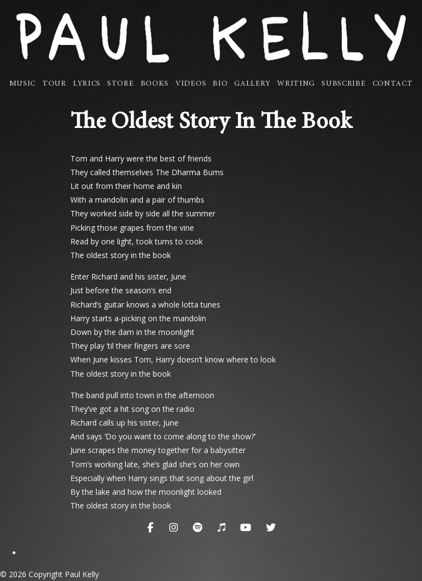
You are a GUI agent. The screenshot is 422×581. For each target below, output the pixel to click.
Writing (296, 84)
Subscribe (343, 84)
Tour (54, 84)
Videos (190, 84)
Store (120, 84)
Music (22, 84)
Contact (393, 84)
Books (155, 84)
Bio (220, 84)
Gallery (252, 84)
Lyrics (87, 84)
